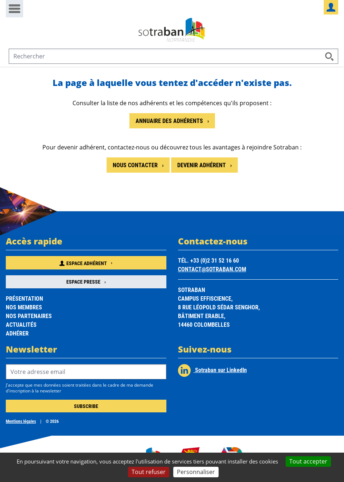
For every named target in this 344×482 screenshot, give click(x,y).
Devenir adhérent (202, 165)
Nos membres (24, 307)
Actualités (21, 324)
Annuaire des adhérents (170, 120)
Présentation (24, 298)
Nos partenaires (29, 316)
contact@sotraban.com (212, 269)
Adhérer (17, 333)
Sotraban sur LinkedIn (212, 370)
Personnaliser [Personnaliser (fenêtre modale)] (196, 472)
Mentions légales (21, 421)
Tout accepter (308, 461)
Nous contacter (136, 165)
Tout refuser (149, 472)
